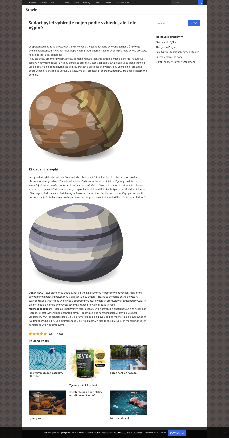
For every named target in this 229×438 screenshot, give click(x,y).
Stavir (31, 9)
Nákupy (86, 2)
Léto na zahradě (119, 418)
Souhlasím (177, 432)
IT (60, 2)
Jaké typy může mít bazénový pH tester (46, 374)
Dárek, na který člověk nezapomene (175, 61)
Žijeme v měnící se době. (83, 385)
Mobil (67, 2)
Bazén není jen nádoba (123, 373)
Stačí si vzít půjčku (166, 42)
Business (32, 2)
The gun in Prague (166, 47)
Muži (77, 2)
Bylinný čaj (35, 418)
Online (97, 2)
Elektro (43, 2)
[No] (225, 432)
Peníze (108, 2)
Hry (52, 2)
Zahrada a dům (122, 2)
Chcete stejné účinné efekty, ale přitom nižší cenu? (86, 393)
